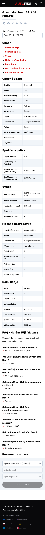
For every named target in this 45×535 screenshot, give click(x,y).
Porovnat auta (22, 484)
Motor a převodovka (15, 60)
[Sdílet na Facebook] (4, 23)
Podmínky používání (10, 510)
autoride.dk (23, 528)
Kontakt (20, 506)
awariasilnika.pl (11, 524)
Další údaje (10, 64)
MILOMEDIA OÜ (17, 515)
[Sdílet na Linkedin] (17, 23)
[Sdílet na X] (13, 23)
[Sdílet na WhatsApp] (21, 23)
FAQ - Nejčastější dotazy (17, 68)
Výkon (8, 56)
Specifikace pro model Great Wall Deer (19, 31)
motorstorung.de (27, 524)
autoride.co (23, 519)
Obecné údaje (12, 48)
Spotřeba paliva (13, 52)
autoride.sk (9, 519)
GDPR (22, 510)
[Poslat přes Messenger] (8, 23)
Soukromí (29, 506)
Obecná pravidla (9, 506)
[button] (3, 3)
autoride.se (9, 528)
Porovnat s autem (14, 72)
